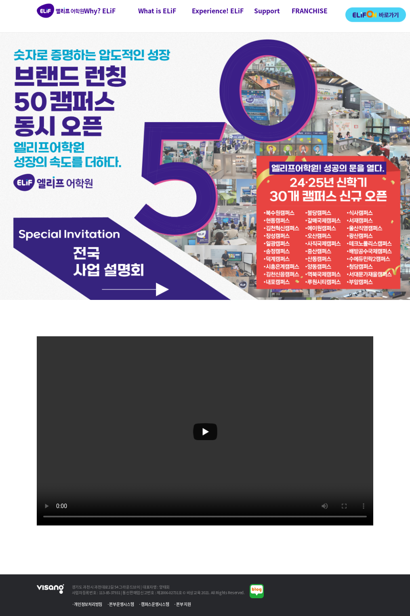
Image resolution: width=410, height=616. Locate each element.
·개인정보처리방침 (87, 604)
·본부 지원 (182, 604)
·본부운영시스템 (120, 604)
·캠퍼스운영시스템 (154, 604)
